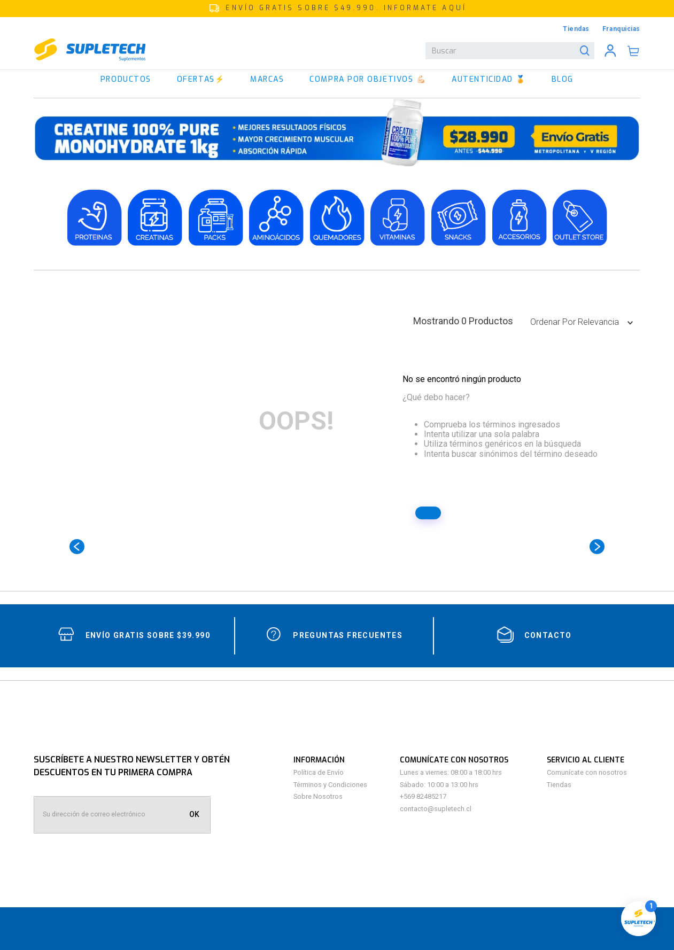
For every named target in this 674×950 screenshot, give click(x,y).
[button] (337, 8)
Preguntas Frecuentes (347, 635)
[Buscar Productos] (586, 50)
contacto (548, 635)
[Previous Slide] (77, 547)
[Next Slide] (597, 547)
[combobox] (509, 50)
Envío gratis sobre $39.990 (148, 635)
